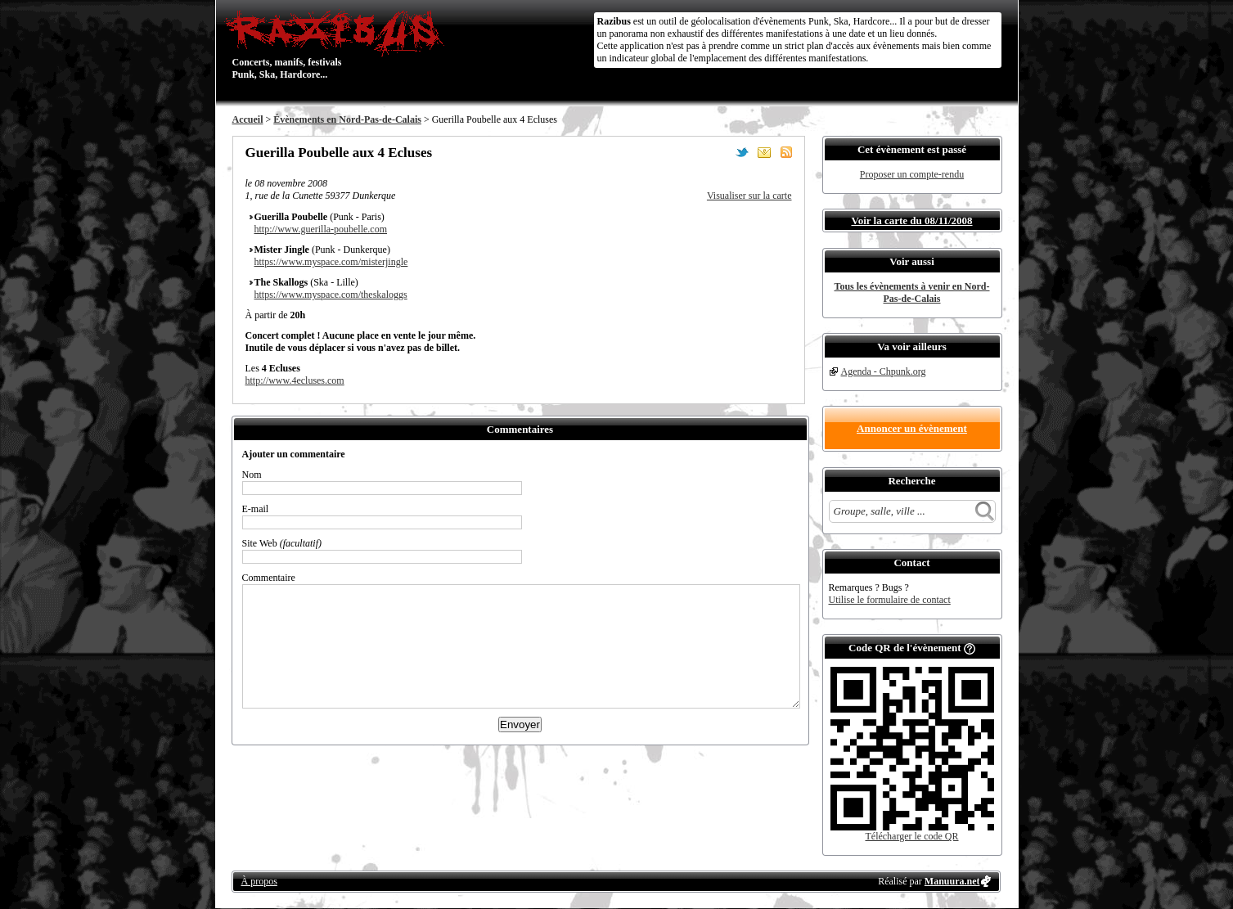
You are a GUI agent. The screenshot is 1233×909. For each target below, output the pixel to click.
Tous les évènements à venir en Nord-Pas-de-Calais (912, 292)
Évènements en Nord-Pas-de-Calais (347, 119)
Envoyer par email (764, 152)
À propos (259, 881)
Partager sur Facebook (720, 152)
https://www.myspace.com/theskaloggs (330, 294)
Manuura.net (952, 881)
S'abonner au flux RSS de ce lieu (786, 152)
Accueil (247, 119)
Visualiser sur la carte (749, 195)
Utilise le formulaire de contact (890, 599)
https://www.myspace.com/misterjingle (331, 262)
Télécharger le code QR (911, 836)
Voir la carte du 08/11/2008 (911, 220)
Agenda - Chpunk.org (883, 371)
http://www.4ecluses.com (294, 380)
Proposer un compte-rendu (912, 174)
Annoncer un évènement (912, 428)
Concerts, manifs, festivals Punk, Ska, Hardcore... (338, 44)
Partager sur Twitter (742, 152)
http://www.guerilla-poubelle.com (321, 229)
